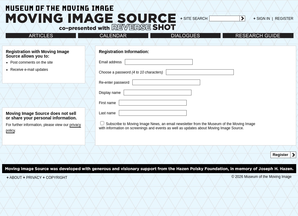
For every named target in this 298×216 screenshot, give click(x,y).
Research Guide (236, 38)
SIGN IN (261, 18)
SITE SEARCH (194, 18)
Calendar (85, 38)
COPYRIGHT (55, 178)
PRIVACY (32, 178)
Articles (11, 38)
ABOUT (14, 178)
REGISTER (284, 18)
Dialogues (158, 38)
